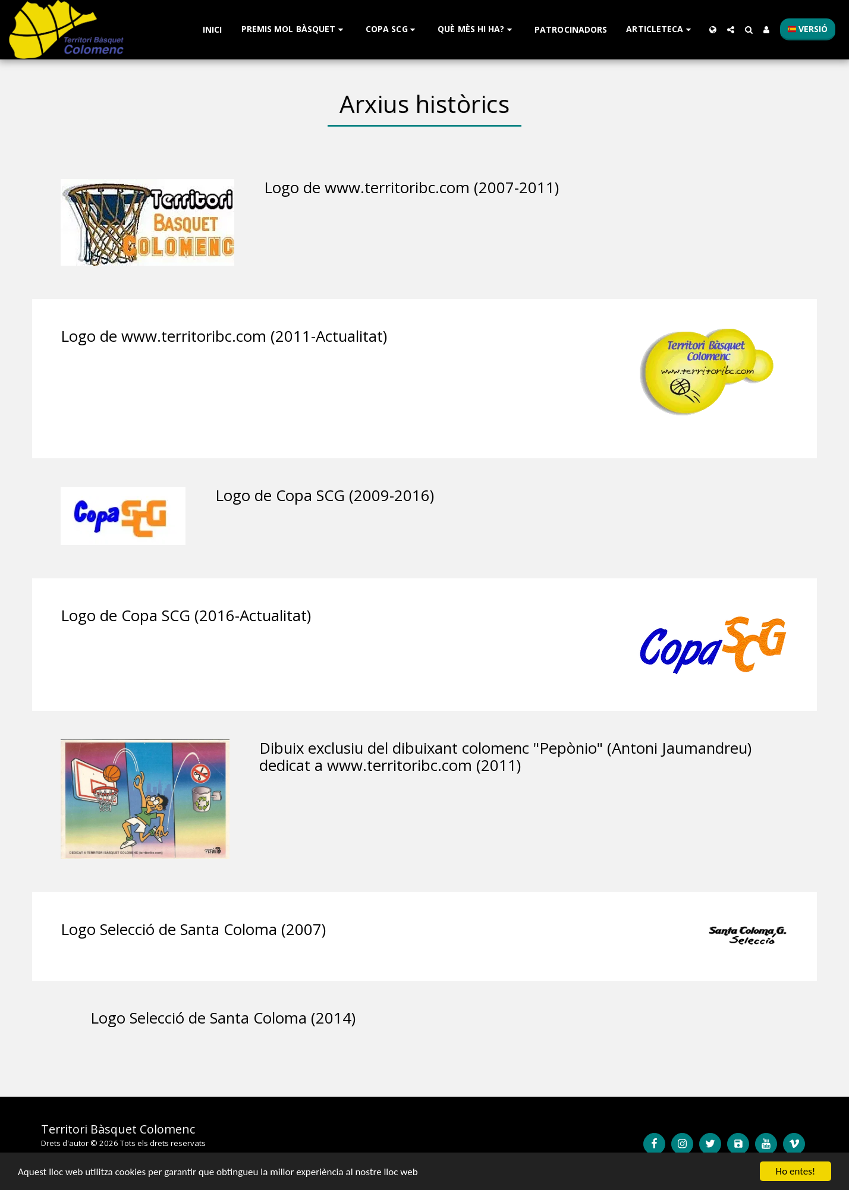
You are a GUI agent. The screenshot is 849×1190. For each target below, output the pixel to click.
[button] (294, 29)
